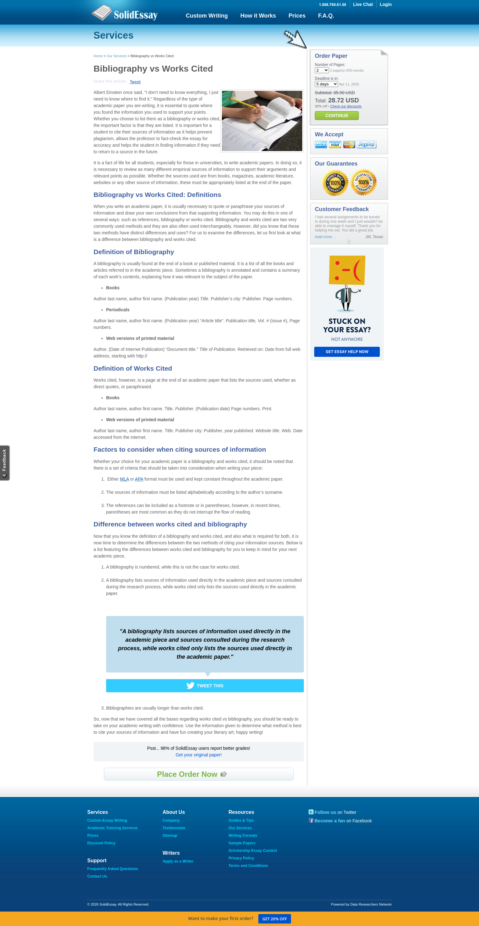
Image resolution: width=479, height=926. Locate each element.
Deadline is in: (326, 78)
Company (171, 820)
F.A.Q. (326, 16)
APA (139, 479)
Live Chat (363, 4)
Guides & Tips (241, 820)
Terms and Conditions (248, 865)
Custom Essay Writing (107, 820)
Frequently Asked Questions (112, 869)
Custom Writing (207, 16)
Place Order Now (192, 774)
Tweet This (210, 685)
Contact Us (97, 876)
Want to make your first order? (239, 918)
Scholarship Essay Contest (253, 850)
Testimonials (174, 828)
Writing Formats (243, 835)
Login (386, 4)
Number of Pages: (330, 65)
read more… (325, 237)
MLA (124, 479)
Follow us (325, 812)
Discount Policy (101, 843)
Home (98, 56)
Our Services (117, 56)
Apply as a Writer (178, 861)
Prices (296, 16)
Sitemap (170, 835)
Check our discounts (346, 106)
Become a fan (330, 820)
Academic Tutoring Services (112, 828)
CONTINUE (336, 115)
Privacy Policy (241, 858)
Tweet (135, 82)
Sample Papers (242, 843)
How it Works (258, 16)
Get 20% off (274, 919)
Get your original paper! (199, 754)
